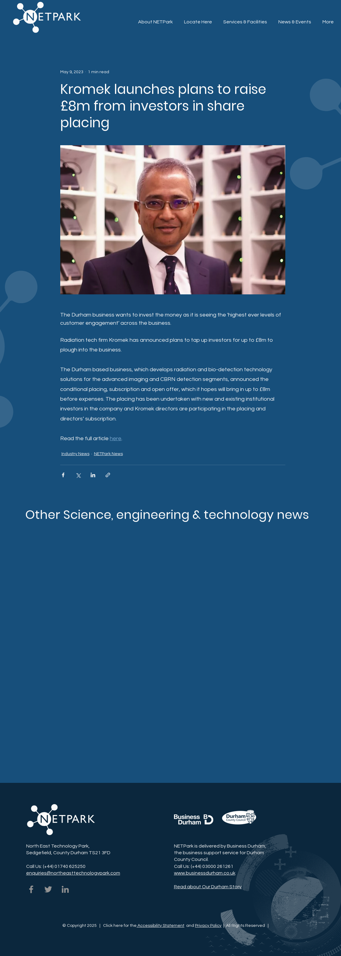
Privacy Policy (208, 925)
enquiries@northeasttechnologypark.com (73, 873)
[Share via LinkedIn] (93, 475)
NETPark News (108, 454)
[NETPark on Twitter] (48, 889)
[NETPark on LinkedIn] (65, 889)
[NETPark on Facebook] (31, 889)
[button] (245, 19)
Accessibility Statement (160, 925)
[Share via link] (108, 475)
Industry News (75, 454)
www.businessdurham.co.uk (204, 873)
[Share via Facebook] (63, 475)
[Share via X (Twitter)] (78, 475)
